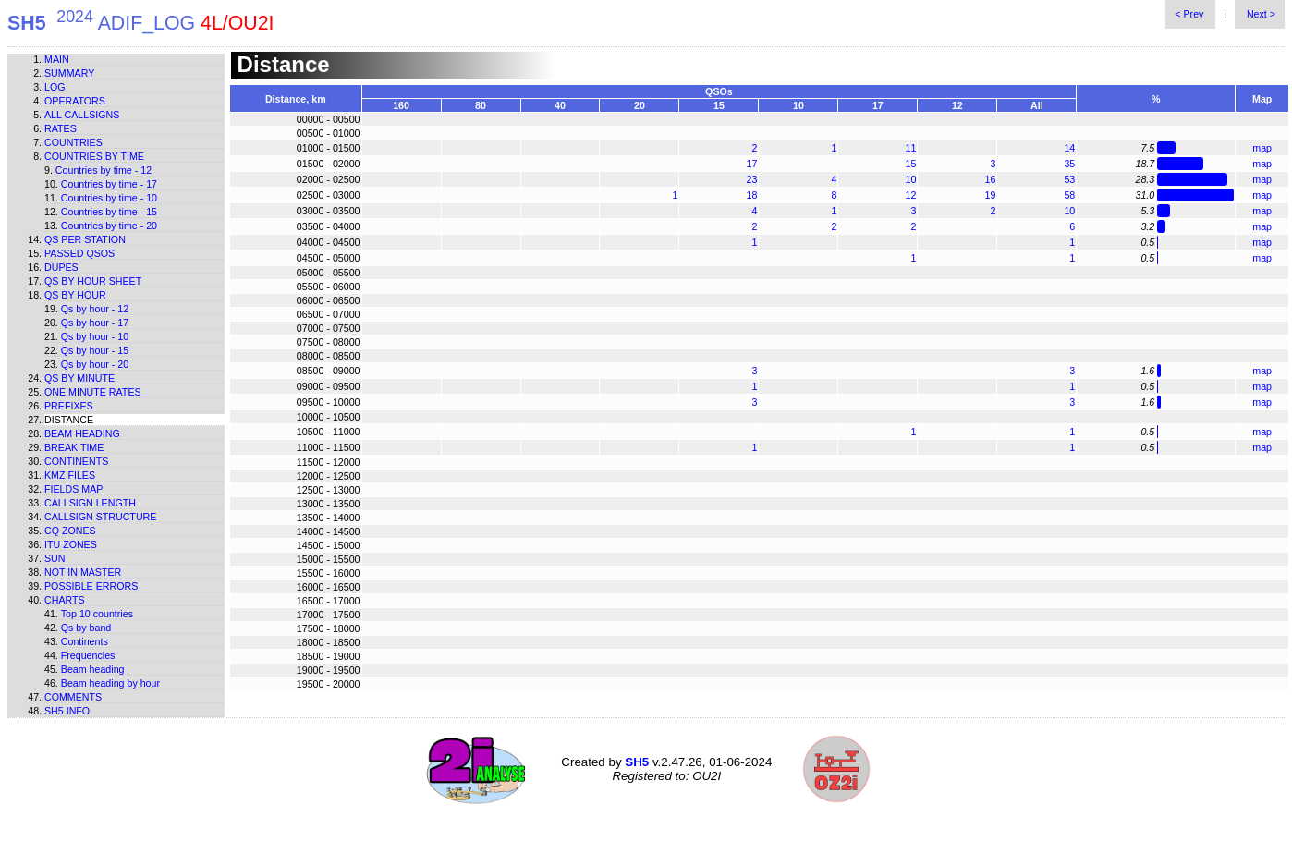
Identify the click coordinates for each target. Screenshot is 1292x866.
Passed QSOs (79, 253)
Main (56, 59)
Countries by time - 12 (103, 170)
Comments (73, 696)
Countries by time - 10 (109, 197)
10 (910, 179)
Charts (64, 599)
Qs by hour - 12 (94, 308)
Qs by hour (75, 294)
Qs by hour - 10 (94, 336)
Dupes (61, 267)
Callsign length (90, 502)
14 (1069, 147)
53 (1069, 179)
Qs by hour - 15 (94, 350)
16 (989, 179)
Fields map (73, 488)
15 (910, 163)
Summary (69, 73)
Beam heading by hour (110, 683)
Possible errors (91, 586)
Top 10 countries (97, 613)
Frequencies (88, 655)
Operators (74, 100)
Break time (74, 447)
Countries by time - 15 (109, 211)
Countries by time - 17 (109, 183)
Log (55, 86)
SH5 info (67, 710)
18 (752, 195)
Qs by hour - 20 (94, 364)
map (1262, 147)
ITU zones (70, 544)
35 (1069, 163)
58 (1069, 195)
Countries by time (94, 156)
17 (752, 163)
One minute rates (92, 391)
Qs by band (86, 627)
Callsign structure (100, 516)
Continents (76, 461)
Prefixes (68, 405)
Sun (55, 558)
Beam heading (82, 433)
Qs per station (85, 239)
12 (910, 195)
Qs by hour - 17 (94, 322)
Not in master (82, 572)
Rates (60, 128)
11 (910, 147)
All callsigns (81, 114)
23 (752, 179)
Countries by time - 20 (109, 225)
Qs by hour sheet (92, 281)
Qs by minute (79, 378)
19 (989, 195)
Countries (73, 142)
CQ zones (70, 530)
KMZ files (69, 475)
